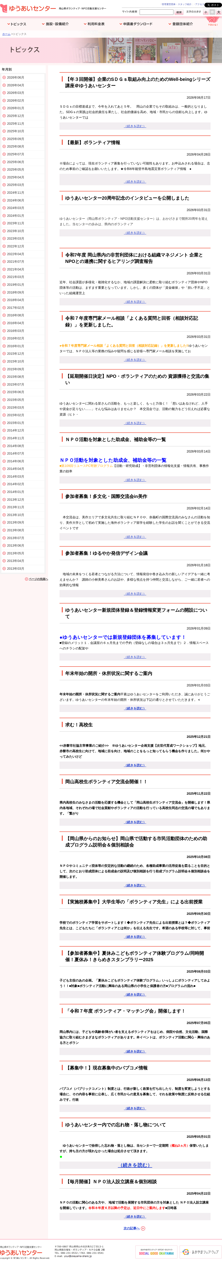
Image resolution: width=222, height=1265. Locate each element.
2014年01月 (15, 492)
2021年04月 (15, 269)
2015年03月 (15, 407)
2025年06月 (15, 162)
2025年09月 (15, 139)
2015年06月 (15, 392)
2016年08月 (15, 315)
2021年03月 (15, 277)
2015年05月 (15, 400)
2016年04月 (15, 323)
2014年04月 (15, 469)
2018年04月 (15, 300)
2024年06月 (15, 200)
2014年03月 (15, 476)
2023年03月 (15, 238)
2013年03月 (15, 568)
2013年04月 (15, 561)
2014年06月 (15, 461)
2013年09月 (15, 522)
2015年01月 (15, 423)
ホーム (6, 34)
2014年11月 (15, 438)
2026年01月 (15, 108)
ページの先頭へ (38, 579)
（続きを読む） (135, 126)
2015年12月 (15, 353)
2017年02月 (15, 308)
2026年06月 (15, 77)
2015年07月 (15, 384)
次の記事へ (132, 1228)
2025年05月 (15, 169)
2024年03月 (15, 208)
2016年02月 (15, 338)
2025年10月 (15, 131)
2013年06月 (15, 545)
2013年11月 (15, 507)
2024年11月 (15, 192)
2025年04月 (15, 177)
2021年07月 (15, 261)
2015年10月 (15, 361)
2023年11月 (15, 223)
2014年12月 (15, 430)
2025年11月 (15, 123)
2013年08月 (15, 530)
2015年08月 (15, 376)
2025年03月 (15, 185)
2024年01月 (15, 215)
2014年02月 (15, 484)
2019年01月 (15, 284)
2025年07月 (15, 154)
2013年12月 (15, 499)
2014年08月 (15, 446)
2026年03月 (15, 93)
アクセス (199, 4)
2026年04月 (15, 85)
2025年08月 (15, 146)
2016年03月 (15, 331)
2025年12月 (15, 116)
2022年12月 (15, 246)
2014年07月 (15, 453)
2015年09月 (15, 369)
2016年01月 (15, 346)
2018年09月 (15, 292)
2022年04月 (15, 254)
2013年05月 (15, 553)
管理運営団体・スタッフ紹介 (177, 4)
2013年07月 (15, 538)
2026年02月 (15, 100)
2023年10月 (15, 231)
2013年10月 (15, 515)
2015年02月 (15, 415)
